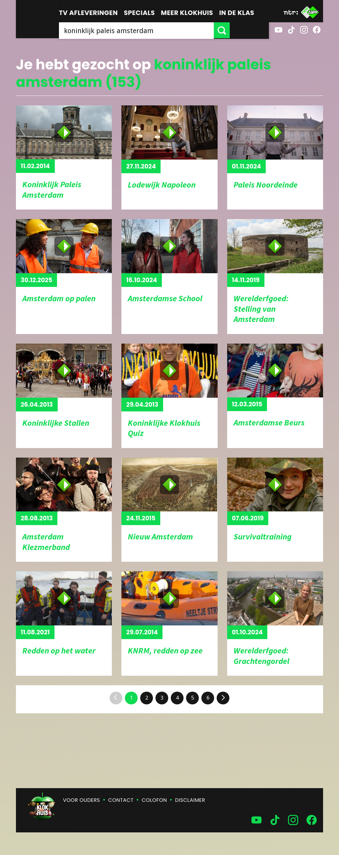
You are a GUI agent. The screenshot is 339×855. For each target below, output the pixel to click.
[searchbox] (156, 30)
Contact (120, 800)
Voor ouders (81, 800)
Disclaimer (190, 800)
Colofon (154, 800)
